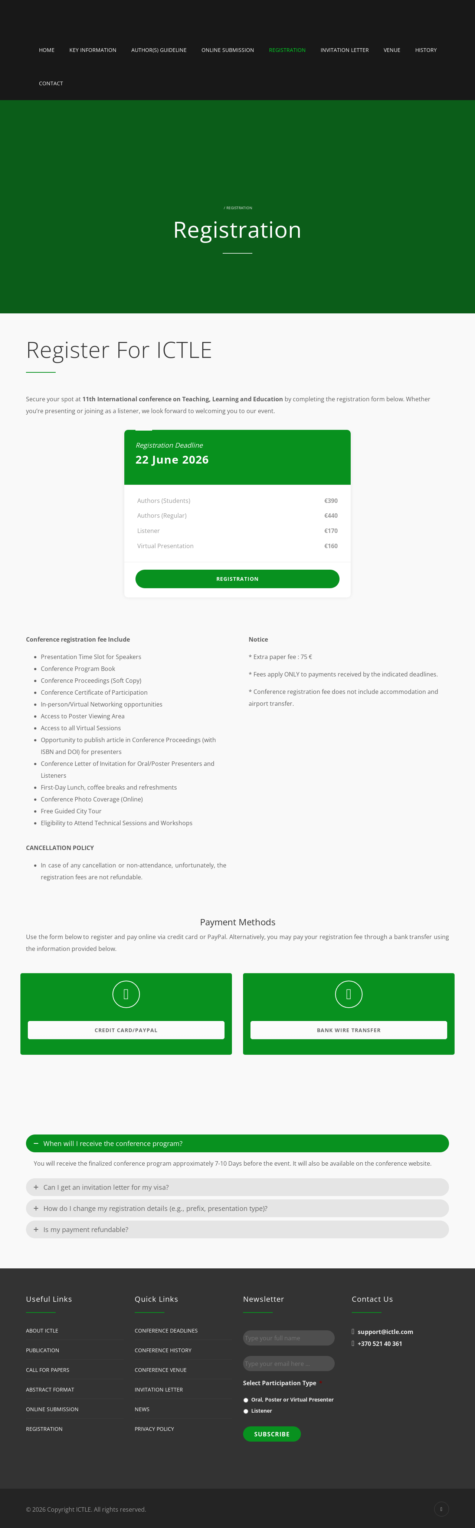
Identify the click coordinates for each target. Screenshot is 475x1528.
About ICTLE (42, 1330)
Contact (51, 83)
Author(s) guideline (159, 49)
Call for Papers (47, 1369)
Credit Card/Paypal (126, 1030)
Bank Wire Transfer (349, 1030)
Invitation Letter (345, 49)
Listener (261, 1410)
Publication (42, 1350)
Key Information (93, 49)
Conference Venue (161, 1369)
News (142, 1409)
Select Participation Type (282, 1383)
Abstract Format (50, 1389)
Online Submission (228, 49)
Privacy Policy (154, 1428)
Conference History (163, 1350)
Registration (287, 49)
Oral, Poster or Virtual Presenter (292, 1399)
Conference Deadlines (166, 1330)
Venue (392, 49)
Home (47, 49)
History (426, 49)
